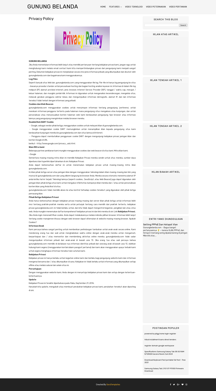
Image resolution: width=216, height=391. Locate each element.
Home (103, 7)
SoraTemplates (113, 384)
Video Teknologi (134, 7)
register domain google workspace (159, 346)
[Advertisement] (166, 56)
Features (114, 7)
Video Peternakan (156, 7)
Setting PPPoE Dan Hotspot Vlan (160, 224)
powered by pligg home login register (160, 334)
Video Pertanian (178, 7)
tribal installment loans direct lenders (160, 340)
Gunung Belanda (52, 6)
